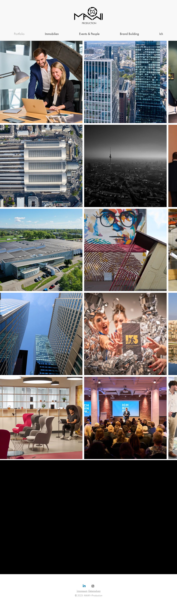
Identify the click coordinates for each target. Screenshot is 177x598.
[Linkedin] (84, 586)
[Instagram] (93, 586)
